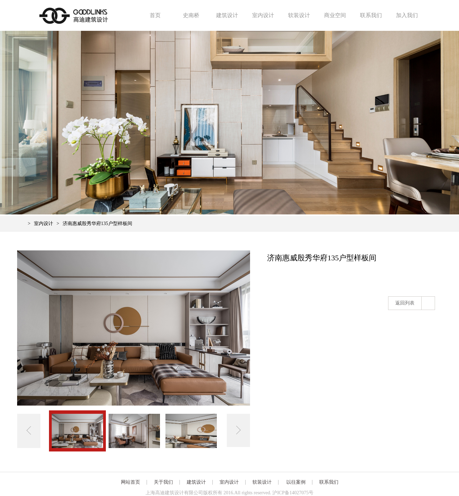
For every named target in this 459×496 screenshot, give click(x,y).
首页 (155, 15)
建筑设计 (227, 15)
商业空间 (335, 15)
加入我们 (407, 15)
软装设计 (299, 15)
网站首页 (130, 482)
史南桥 (191, 15)
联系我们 (371, 15)
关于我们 (163, 482)
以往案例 (296, 482)
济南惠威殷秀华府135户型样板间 (97, 223)
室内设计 (263, 15)
